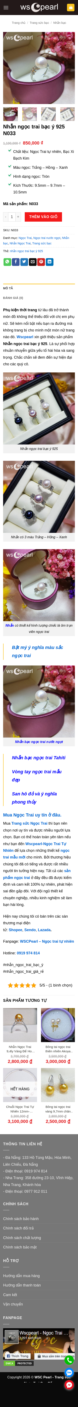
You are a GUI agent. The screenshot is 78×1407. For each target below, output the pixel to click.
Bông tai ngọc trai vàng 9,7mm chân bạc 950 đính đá (58, 1109)
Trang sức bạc (39, 22)
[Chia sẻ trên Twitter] (24, 262)
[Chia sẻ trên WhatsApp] (7, 262)
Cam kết (10, 1295)
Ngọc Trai (25, 238)
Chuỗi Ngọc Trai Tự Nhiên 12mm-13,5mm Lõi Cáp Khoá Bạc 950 (20, 1109)
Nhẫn (9, 625)
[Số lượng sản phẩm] (12, 217)
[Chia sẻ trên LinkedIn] (49, 262)
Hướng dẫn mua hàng (21, 1276)
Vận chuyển (13, 1304)
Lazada (44, 930)
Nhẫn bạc (59, 22)
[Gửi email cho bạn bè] (33, 262)
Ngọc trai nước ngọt (46, 238)
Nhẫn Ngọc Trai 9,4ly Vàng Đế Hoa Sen (20, 1049)
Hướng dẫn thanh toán (22, 1285)
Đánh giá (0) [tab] (13, 298)
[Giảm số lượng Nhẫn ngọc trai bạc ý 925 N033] (5, 217)
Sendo (30, 930)
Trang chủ (18, 22)
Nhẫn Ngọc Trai (20, 243)
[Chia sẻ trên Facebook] (16, 262)
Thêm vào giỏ (43, 217)
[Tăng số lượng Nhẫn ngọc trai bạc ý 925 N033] (18, 217)
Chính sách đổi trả (18, 1228)
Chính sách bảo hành (21, 1219)
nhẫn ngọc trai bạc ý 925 (26, 251)
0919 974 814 (28, 953)
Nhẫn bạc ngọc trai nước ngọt (39, 742)
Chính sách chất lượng (22, 1238)
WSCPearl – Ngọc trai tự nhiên (47, 941)
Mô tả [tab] (8, 288)
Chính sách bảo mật (20, 1247)
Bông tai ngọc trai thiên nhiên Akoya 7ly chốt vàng (58, 1049)
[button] (6, 7)
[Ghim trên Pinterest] (41, 262)
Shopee (15, 930)
